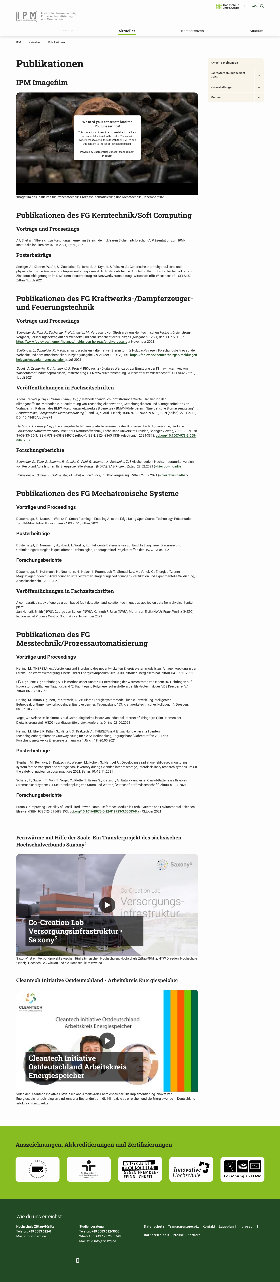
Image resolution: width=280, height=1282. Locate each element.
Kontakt (209, 1226)
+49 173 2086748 (108, 1236)
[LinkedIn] (29, 1260)
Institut (67, 31)
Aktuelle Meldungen (224, 62)
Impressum (246, 1226)
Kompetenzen (192, 31)
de (246, 6)
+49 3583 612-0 (40, 1231)
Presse (178, 1235)
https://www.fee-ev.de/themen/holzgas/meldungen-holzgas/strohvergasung (71, 341)
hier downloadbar (170, 466)
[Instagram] (59, 1260)
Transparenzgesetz (183, 1226)
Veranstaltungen (222, 87)
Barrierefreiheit (156, 1235)
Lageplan (226, 1226)
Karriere (194, 1235)
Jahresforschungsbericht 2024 (228, 75)
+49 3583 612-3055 (105, 1231)
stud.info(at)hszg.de (101, 1241)
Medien (216, 97)
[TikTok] (69, 1260)
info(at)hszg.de (35, 1236)
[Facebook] (19, 1260)
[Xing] (39, 1260)
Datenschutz (154, 1226)
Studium (256, 31)
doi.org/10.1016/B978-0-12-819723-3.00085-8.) (104, 811)
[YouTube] (49, 1260)
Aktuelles (126, 31)
